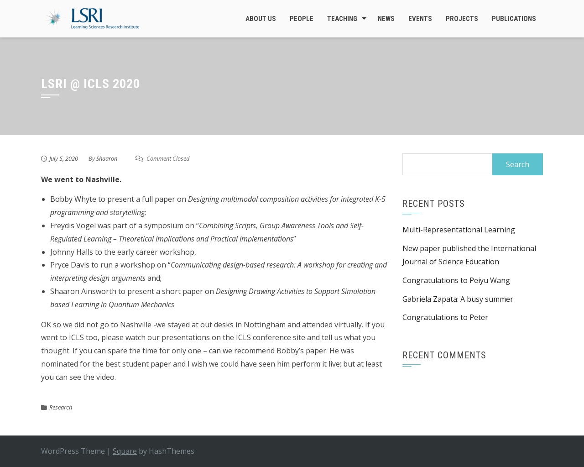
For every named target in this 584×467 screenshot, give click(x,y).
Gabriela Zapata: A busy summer (457, 299)
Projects (462, 19)
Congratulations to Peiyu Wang (456, 280)
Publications (514, 19)
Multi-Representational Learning (458, 230)
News (386, 19)
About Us (260, 19)
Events (420, 19)
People (301, 19)
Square (125, 451)
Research (60, 407)
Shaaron (106, 158)
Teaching (342, 19)
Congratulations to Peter (445, 317)
